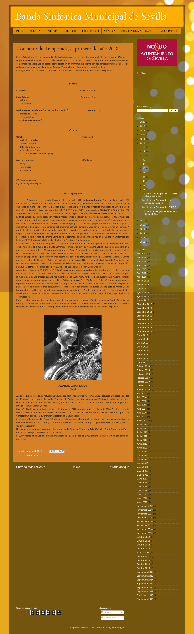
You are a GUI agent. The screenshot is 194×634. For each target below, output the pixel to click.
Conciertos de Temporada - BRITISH (160, 207)
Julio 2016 (142, 405)
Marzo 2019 (142, 475)
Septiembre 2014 (145, 580)
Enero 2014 (142, 339)
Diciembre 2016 (144, 319)
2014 (143, 233)
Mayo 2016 (142, 490)
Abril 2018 (141, 273)
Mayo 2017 (142, 494)
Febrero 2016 (143, 374)
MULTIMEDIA (169, 31)
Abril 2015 (141, 261)
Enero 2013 (142, 335)
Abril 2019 (141, 277)
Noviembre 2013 (145, 510)
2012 (143, 242)
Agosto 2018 (143, 292)
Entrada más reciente (30, 467)
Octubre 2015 (143, 548)
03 (144, 181)
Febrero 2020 (143, 389)
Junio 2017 (142, 436)
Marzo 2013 (142, 451)
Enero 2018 (32, 455)
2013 (143, 237)
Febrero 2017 (143, 378)
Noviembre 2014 (145, 514)
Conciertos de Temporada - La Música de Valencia (156, 201)
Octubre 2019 (143, 564)
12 (144, 147)
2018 (143, 143)
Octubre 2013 (143, 541)
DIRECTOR (69, 31)
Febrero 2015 (143, 370)
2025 (143, 126)
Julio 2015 (142, 401)
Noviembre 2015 (145, 517)
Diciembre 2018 (144, 327)
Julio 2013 (142, 393)
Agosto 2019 (143, 296)
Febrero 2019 (143, 385)
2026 (143, 122)
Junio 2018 (142, 440)
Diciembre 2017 (144, 323)
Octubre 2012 (143, 537)
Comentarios (108, 617)
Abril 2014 (141, 257)
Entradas (107, 612)
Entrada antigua (118, 467)
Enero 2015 (142, 343)
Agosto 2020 (143, 300)
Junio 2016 (142, 432)
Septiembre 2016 (145, 587)
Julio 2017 (142, 409)
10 (144, 155)
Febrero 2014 (143, 366)
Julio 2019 (142, 413)
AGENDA (34, 31)
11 (144, 151)
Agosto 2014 (143, 284)
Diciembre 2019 (144, 331)
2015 (143, 229)
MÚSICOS (110, 31)
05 (144, 172)
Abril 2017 (141, 269)
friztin (92, 627)
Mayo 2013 (142, 479)
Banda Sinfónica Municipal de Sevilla (91, 16)
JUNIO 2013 (143, 420)
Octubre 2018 (143, 560)
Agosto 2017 (143, 288)
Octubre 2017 (143, 556)
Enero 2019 (142, 358)
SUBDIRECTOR (90, 31)
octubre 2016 (143, 552)
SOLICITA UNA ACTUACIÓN (138, 31)
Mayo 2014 (142, 482)
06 (144, 168)
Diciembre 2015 (144, 316)
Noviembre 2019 (145, 533)
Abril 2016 (141, 265)
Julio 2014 (142, 397)
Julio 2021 (142, 416)
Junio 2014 (142, 424)
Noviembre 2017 (145, 525)
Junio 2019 (142, 444)
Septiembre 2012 (145, 572)
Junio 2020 (142, 448)
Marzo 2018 (142, 471)
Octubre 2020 (143, 568)
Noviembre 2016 (145, 521)
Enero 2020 (142, 362)
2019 (143, 139)
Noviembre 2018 (145, 529)
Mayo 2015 (142, 486)
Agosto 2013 (143, 281)
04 (144, 177)
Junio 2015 (142, 428)
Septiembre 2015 (145, 583)
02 (144, 185)
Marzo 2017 (142, 467)
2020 (143, 134)
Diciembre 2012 (144, 304)
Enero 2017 (142, 350)
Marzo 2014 (142, 455)
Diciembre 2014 (144, 312)
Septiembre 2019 (145, 599)
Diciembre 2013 (144, 308)
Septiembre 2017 (145, 591)
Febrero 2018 (143, 382)
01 (144, 189)
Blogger (120, 627)
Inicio (76, 467)
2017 (143, 220)
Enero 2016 (142, 347)
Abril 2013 (141, 253)
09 (144, 160)
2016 (143, 225)
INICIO (20, 31)
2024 (143, 130)
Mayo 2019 (142, 502)
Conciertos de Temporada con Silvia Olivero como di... (159, 194)
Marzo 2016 (142, 463)
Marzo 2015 (142, 459)
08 (144, 164)
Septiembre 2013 (145, 576)
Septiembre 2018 (145, 595)
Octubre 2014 (143, 545)
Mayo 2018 (142, 498)
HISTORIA (51, 31)
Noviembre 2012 (145, 506)
